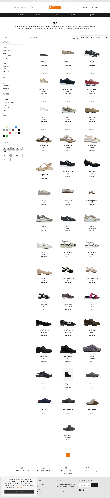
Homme (37, 15)
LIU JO (36, 494)
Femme (20, 15)
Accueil (31, 37)
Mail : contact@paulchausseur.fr (65, 484)
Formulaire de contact (62, 492)
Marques (55, 15)
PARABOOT (37, 491)
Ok (94, 485)
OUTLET (72, 15)
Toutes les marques (39, 484)
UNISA (36, 486)
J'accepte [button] (19, 491)
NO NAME (37, 489)
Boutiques (90, 15)
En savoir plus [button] (19, 487)
